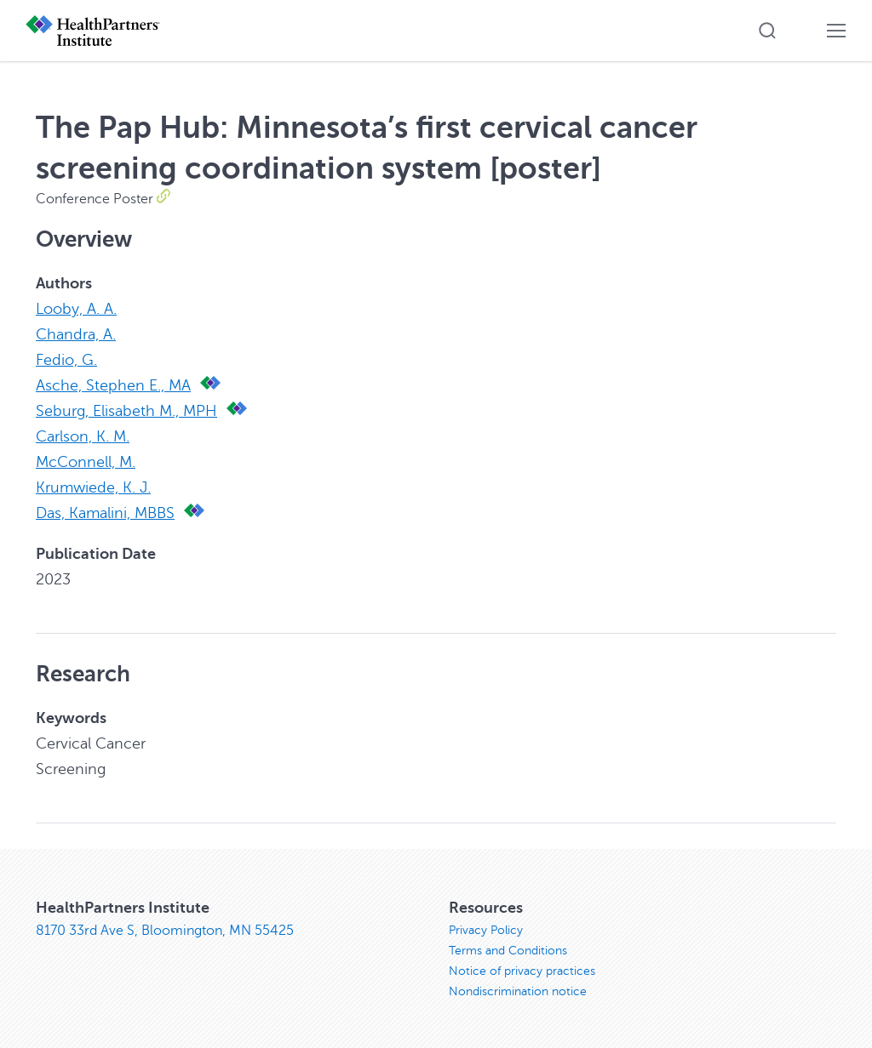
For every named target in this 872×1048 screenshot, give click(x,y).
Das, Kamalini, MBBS (105, 512)
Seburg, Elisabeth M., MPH (126, 410)
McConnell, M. (85, 461)
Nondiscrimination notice (518, 991)
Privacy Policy (486, 930)
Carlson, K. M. (82, 436)
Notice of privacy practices (522, 971)
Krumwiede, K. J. (93, 487)
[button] (767, 30)
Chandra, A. (76, 334)
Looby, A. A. (76, 308)
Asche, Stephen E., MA (113, 385)
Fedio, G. (66, 359)
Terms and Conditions (508, 950)
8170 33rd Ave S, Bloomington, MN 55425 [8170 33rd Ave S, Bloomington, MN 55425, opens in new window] (165, 930)
